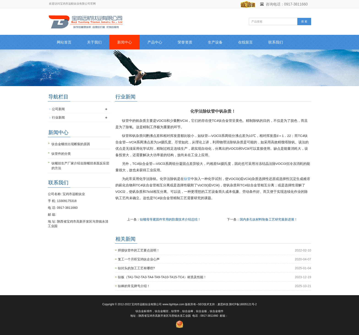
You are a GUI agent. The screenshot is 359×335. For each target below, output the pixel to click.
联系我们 (275, 42)
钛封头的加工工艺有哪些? (136, 268)
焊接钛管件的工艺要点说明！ (139, 250)
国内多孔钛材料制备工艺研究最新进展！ (268, 219)
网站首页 (64, 42)
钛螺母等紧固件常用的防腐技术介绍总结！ (170, 219)
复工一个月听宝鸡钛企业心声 (139, 259)
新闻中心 (124, 42)
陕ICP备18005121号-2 (243, 304)
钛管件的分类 (61, 153)
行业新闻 (58, 117)
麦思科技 (223, 304)
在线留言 (245, 42)
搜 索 (304, 21)
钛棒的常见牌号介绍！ (134, 286)
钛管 (187, 179)
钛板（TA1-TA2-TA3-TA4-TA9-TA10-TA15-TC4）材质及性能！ (162, 277)
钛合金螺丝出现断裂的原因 (71, 144)
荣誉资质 (185, 42)
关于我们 (94, 42)
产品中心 (154, 42)
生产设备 (215, 42)
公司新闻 (58, 109)
